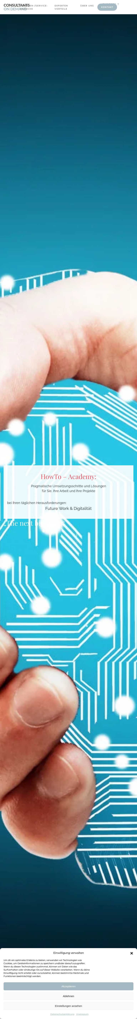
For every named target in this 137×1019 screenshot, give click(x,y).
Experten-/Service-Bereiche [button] (30, 7)
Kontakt (107, 7)
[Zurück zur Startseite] (17, 7)
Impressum (82, 1014)
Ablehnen (68, 996)
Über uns (87, 5)
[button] (131, 953)
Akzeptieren (68, 986)
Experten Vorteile (61, 7)
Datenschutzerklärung (62, 1014)
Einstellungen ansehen (68, 1005)
